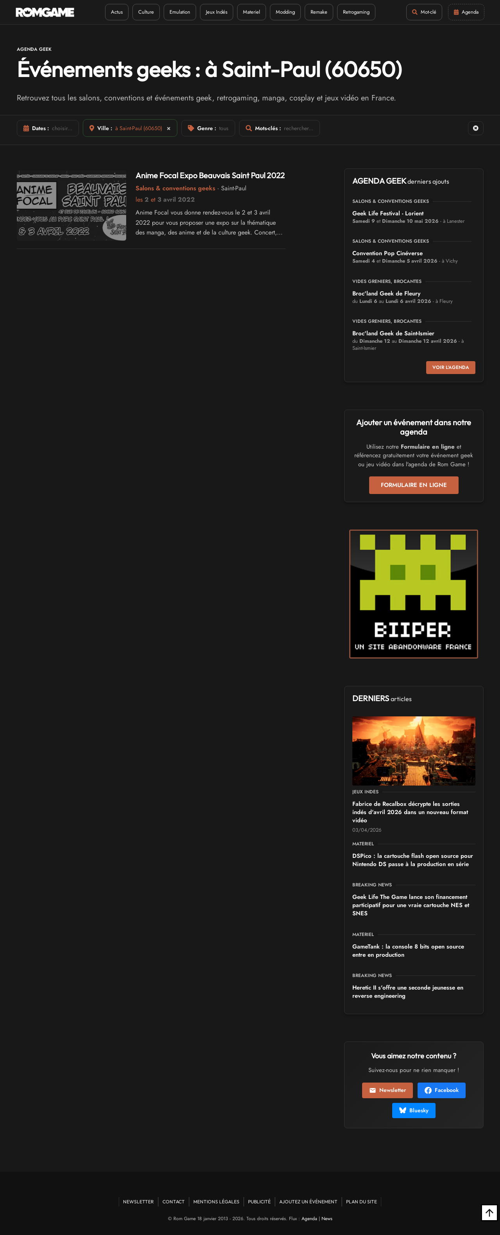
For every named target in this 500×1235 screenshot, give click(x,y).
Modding (285, 12)
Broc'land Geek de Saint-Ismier (393, 333)
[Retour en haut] (489, 1212)
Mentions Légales (216, 1202)
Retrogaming (356, 12)
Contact (173, 1202)
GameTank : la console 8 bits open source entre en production (408, 950)
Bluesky (414, 1110)
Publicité (259, 1202)
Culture (146, 12)
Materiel (251, 12)
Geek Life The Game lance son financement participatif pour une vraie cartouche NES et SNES (410, 905)
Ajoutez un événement (308, 1202)
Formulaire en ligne (414, 485)
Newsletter (387, 1090)
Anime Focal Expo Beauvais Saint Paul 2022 (210, 175)
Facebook (442, 1090)
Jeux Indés (216, 12)
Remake (319, 12)
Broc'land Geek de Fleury (386, 293)
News (326, 1218)
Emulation (180, 12)
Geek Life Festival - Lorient (387, 213)
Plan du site (361, 1202)
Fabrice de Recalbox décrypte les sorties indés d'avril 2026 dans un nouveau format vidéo (410, 812)
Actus (117, 12)
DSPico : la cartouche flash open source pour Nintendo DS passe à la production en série (412, 860)
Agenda (309, 1218)
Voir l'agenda (450, 367)
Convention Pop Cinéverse (387, 253)
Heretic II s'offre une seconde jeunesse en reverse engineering (407, 991)
